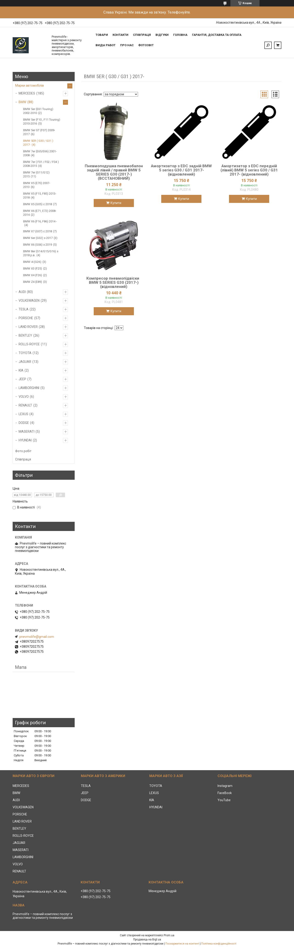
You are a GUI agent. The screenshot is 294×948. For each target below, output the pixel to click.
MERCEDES (27, 93)
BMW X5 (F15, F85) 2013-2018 (39, 195)
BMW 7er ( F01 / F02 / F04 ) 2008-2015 (41, 163)
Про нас (127, 45)
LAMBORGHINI (29, 388)
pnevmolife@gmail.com (36, 637)
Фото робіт (23, 451)
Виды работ (106, 45)
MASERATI (26, 431)
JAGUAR (25, 361)
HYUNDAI (25, 440)
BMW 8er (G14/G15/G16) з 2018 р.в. (40, 253)
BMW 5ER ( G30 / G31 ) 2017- (38, 142)
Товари (102, 35)
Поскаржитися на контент (182, 943)
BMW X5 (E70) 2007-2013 (36, 185)
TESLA (23, 309)
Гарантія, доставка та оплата (216, 35)
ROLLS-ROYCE (29, 344)
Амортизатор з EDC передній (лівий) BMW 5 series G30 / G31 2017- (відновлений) (249, 170)
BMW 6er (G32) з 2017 (38, 238)
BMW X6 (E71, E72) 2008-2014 (39, 212)
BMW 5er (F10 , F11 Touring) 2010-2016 (41, 121)
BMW (22, 102)
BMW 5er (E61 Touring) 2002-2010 (38, 111)
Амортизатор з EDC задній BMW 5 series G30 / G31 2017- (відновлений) (181, 170)
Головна (180, 35)
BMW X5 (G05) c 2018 (37, 204)
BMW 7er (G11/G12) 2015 (36, 174)
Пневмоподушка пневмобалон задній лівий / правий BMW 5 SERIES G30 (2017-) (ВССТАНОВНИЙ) (114, 172)
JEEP (22, 379)
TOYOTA (25, 353)
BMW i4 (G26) (32, 262)
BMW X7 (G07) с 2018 (37, 231)
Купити (115, 203)
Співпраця (142, 35)
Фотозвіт (146, 45)
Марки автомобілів (29, 85)
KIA (21, 370)
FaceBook (225, 793)
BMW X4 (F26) (32, 275)
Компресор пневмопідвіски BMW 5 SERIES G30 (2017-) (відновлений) (113, 282)
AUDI (22, 292)
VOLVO (24, 396)
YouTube (224, 800)
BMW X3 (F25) (32, 268)
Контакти (120, 35)
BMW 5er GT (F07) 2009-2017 (39, 132)
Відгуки (162, 35)
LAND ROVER (28, 327)
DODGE (24, 423)
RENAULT (25, 405)
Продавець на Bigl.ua (147, 939)
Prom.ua (169, 935)
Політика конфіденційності (218, 943)
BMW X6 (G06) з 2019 (37, 244)
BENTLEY (25, 335)
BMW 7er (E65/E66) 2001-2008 (40, 153)
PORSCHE (26, 318)
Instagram (225, 786)
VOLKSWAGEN (29, 300)
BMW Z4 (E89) (32, 282)
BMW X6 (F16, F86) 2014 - (40, 221)
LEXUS (23, 414)
